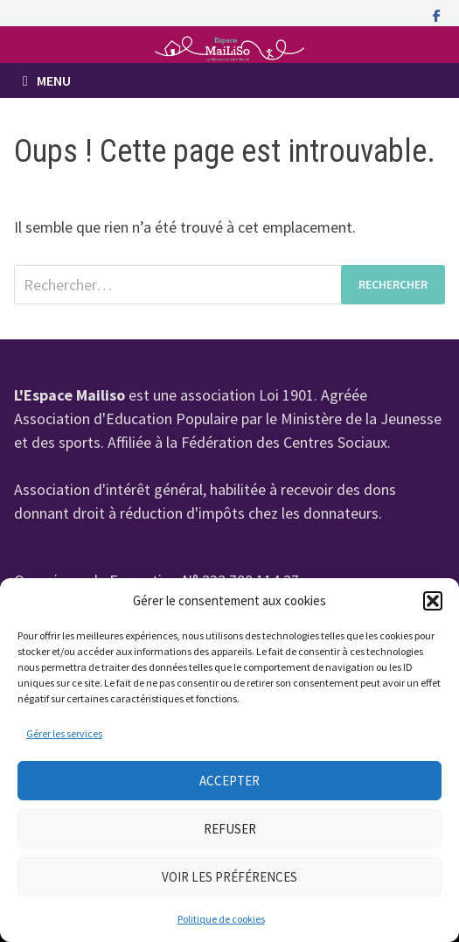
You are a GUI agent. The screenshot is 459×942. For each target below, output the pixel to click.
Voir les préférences (229, 877)
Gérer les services (64, 733)
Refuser (230, 828)
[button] (433, 601)
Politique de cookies (221, 918)
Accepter (229, 780)
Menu (47, 80)
